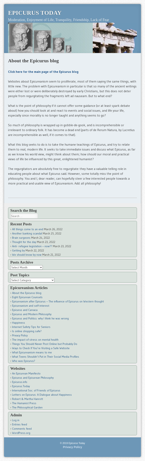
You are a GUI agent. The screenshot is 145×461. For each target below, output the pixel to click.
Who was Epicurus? (23, 361)
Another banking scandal (27, 233)
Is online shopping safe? (27, 331)
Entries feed (19, 424)
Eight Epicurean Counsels (27, 297)
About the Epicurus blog (26, 293)
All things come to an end (27, 229)
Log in (15, 420)
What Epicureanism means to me (32, 352)
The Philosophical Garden (27, 407)
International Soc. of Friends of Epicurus (36, 390)
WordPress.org (21, 433)
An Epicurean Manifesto (26, 373)
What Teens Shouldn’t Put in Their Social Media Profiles (45, 356)
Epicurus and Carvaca (25, 310)
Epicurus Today (35, 12)
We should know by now (27, 254)
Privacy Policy (20, 335)
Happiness (18, 322)
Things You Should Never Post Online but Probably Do (44, 344)
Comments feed (22, 428)
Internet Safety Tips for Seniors (31, 327)
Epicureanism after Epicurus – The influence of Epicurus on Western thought (58, 301)
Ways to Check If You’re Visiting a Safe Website (41, 348)
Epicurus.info (19, 382)
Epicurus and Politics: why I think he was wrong (40, 318)
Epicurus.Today (21, 386)
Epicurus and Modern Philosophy (31, 314)
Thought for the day (24, 242)
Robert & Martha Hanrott (27, 399)
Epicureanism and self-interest (30, 305)
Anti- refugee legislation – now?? (32, 246)
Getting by (18, 250)
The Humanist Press (24, 403)
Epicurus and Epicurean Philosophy (33, 377)
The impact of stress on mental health (35, 339)
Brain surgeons (21, 238)
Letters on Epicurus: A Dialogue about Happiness (42, 394)
